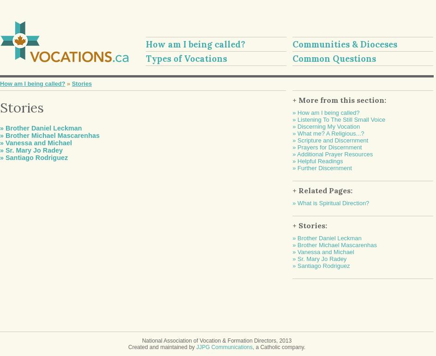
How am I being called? (195, 44)
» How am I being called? (326, 112)
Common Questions (334, 58)
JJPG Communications (224, 347)
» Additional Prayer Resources (333, 154)
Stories (82, 83)
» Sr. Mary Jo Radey (31, 150)
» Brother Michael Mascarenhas (50, 135)
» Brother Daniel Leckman (41, 128)
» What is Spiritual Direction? (331, 203)
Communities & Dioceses (345, 44)
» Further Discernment (322, 168)
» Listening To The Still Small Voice (339, 119)
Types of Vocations (186, 58)
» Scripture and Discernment (330, 140)
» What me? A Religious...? (328, 133)
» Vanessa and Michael (36, 143)
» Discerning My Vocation (326, 126)
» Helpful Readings (318, 161)
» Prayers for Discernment (327, 147)
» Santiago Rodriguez (34, 157)
